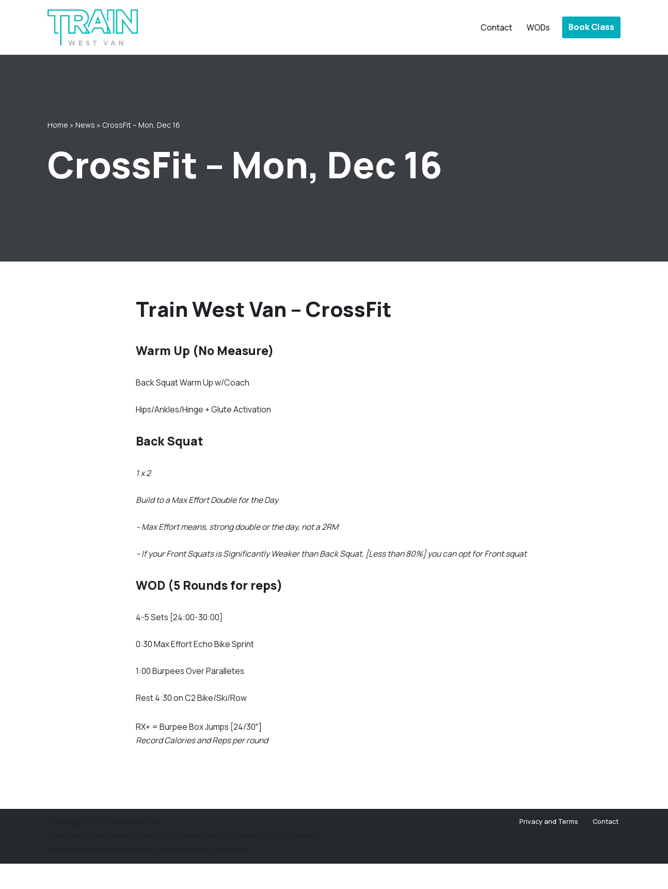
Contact (495, 27)
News (85, 124)
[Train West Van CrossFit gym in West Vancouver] (92, 27)
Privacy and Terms (548, 847)
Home (57, 124)
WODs (538, 27)
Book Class (591, 27)
